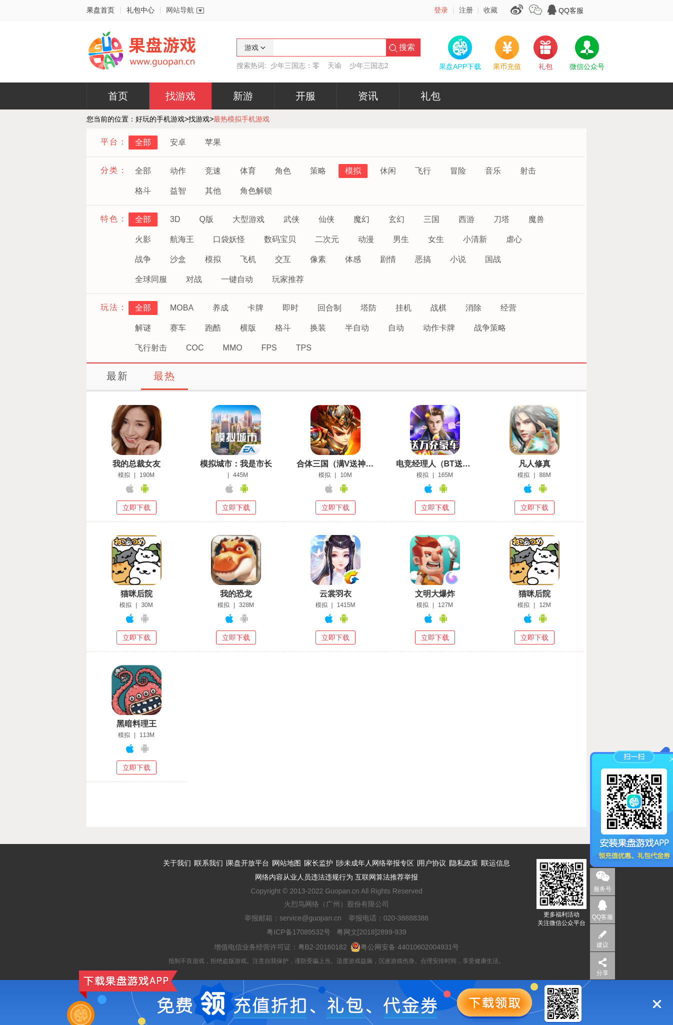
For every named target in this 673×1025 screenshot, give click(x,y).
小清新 (475, 239)
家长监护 (319, 863)
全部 (143, 142)
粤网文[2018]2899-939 (371, 932)
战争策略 (490, 328)
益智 (178, 190)
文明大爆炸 (435, 594)
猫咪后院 (136, 594)
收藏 (491, 10)
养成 (220, 308)
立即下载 (136, 508)
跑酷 (213, 328)
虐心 (514, 239)
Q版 (206, 219)
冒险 (458, 170)
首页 (118, 96)
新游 (243, 96)
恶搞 (423, 259)
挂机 (404, 308)
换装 (318, 328)
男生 (401, 239)
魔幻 (362, 219)
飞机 (248, 259)
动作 (178, 170)
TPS (304, 348)
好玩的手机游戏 (160, 119)
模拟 (353, 170)
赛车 (178, 328)
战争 (143, 259)
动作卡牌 (439, 328)
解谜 (143, 328)
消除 (474, 308)
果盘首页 (100, 10)
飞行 (423, 170)
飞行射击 (151, 348)
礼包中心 (140, 10)
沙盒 (178, 259)
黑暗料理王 (136, 724)
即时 (290, 308)
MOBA (182, 308)
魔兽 (536, 219)
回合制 (330, 308)
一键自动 (237, 279)
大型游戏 (248, 219)
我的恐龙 (236, 594)
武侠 (292, 219)
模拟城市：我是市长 (236, 464)
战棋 (438, 308)
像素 (318, 259)
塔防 (368, 308)
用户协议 (432, 863)
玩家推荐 (288, 279)
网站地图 (287, 863)
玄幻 (396, 219)
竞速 (213, 170)
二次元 (327, 239)
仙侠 (326, 219)
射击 (528, 170)
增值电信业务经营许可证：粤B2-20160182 (280, 947)
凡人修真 (534, 464)
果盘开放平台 (248, 863)
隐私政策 (464, 863)
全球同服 (151, 279)
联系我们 (209, 863)
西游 (466, 219)
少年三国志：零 (295, 66)
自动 (396, 328)
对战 (194, 279)
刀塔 (502, 219)
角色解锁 (256, 190)
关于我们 (177, 863)
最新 (117, 376)
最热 (165, 376)
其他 (213, 190)
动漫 (366, 239)
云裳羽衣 (336, 594)
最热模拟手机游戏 (242, 119)
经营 (508, 308)
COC (195, 348)
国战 (493, 259)
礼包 (430, 96)
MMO (232, 348)
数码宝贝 (280, 239)
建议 (602, 945)
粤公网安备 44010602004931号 (404, 947)
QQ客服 (571, 10)
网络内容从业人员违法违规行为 (304, 877)
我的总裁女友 (136, 464)
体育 (248, 170)
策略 (318, 170)
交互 (283, 259)
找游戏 (181, 96)
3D (175, 219)
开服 (306, 96)
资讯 (368, 96)
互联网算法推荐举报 (386, 877)
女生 (436, 239)
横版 (248, 328)
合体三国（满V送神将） (335, 464)
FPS (269, 348)
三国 (432, 219)
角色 (283, 170)
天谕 (335, 66)
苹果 (213, 142)
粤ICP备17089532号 (298, 932)
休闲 (388, 170)
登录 (441, 10)
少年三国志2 (369, 66)
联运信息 (496, 863)
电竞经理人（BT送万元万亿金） (435, 464)
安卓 (178, 142)
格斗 (143, 190)
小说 (458, 259)
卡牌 (256, 308)
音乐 (493, 170)
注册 (466, 10)
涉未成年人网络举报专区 (375, 863)
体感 (353, 259)
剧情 (388, 259)
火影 (143, 239)
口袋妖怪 (229, 239)
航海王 (182, 239)
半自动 (357, 328)
